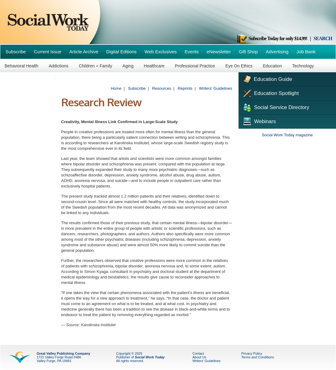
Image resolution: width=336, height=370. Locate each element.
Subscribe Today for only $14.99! (271, 38)
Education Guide (267, 78)
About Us (199, 357)
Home (116, 88)
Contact (198, 353)
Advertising (277, 51)
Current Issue (47, 51)
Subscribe (15, 51)
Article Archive (83, 51)
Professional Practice (195, 65)
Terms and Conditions (257, 357)
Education (272, 65)
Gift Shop (248, 51)
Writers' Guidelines (215, 88)
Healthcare (154, 65)
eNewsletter (218, 51)
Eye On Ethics (239, 65)
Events (192, 51)
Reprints (185, 88)
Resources (161, 88)
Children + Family (95, 65)
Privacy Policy (251, 353)
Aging (127, 65)
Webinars (259, 121)
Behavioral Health (21, 65)
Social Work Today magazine (287, 135)
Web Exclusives (160, 51)
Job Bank (306, 51)
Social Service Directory (275, 106)
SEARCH (322, 38)
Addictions (58, 65)
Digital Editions (121, 51)
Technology (303, 65)
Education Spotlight (270, 92)
